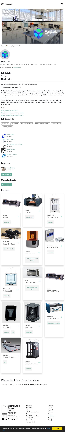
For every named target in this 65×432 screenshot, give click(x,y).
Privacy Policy (30, 420)
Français (50, 412)
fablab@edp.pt (17, 67)
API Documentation (32, 412)
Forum (28, 414)
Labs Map (29, 407)
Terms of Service (31, 422)
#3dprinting (6, 332)
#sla (13, 332)
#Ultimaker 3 (50, 222)
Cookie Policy (30, 418)
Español (50, 409)
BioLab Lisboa (10, 139)
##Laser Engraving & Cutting (53, 323)
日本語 (50, 420)
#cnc (5, 362)
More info (5, 430)
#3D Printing (7, 295)
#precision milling (29, 217)
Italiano (50, 414)
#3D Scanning (50, 252)
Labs (2, 46)
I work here (6, 174)
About (28, 409)
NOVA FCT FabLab (12, 154)
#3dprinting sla (29, 332)
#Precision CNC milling (9, 248)
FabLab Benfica (11, 149)
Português (51, 418)
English (50, 407)
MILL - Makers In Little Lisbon (14, 144)
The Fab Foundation (32, 416)
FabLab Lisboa (10, 134)
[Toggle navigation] (62, 4)
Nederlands (51, 416)
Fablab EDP (18, 46)
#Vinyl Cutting (7, 222)
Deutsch (50, 405)
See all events (6, 185)
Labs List (28, 405)
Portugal (9, 46)
